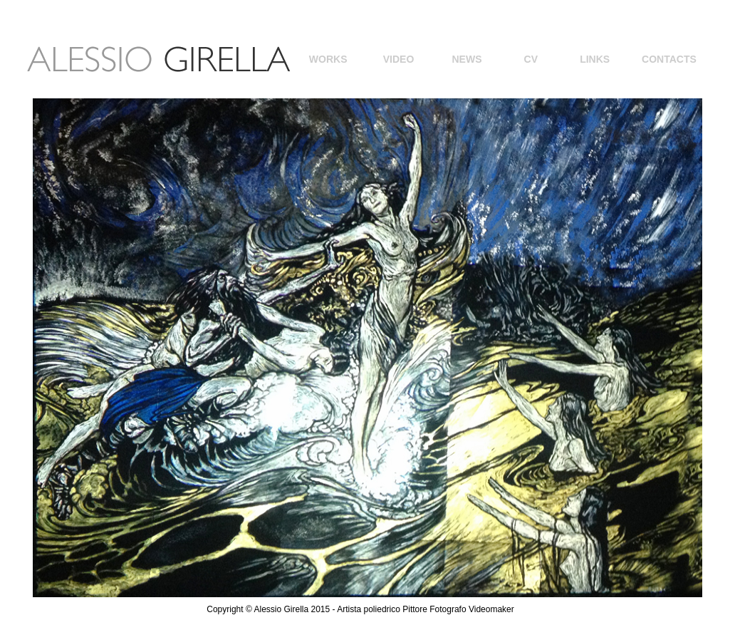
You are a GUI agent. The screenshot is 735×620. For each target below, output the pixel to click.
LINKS (595, 59)
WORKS (328, 59)
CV (531, 59)
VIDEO (399, 59)
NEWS (466, 59)
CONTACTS (669, 59)
